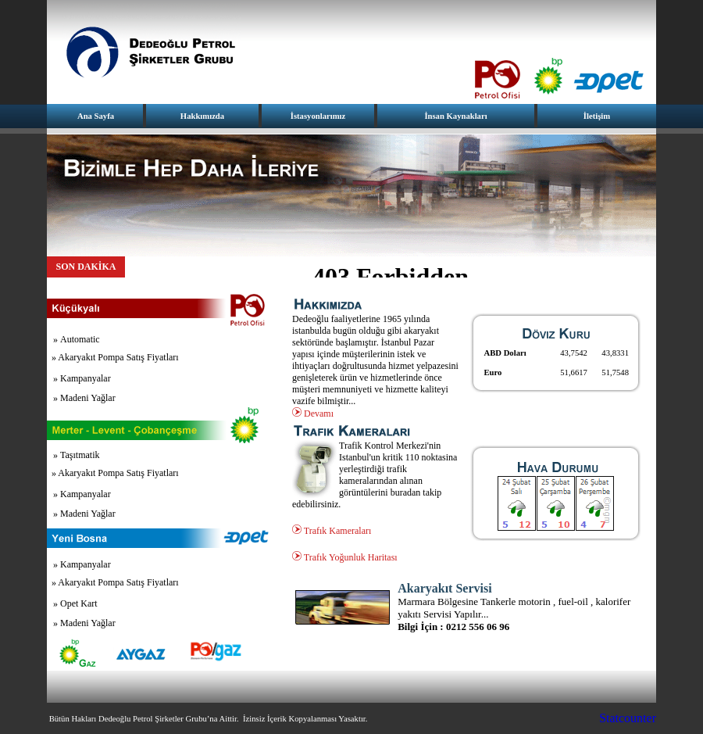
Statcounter (627, 718)
